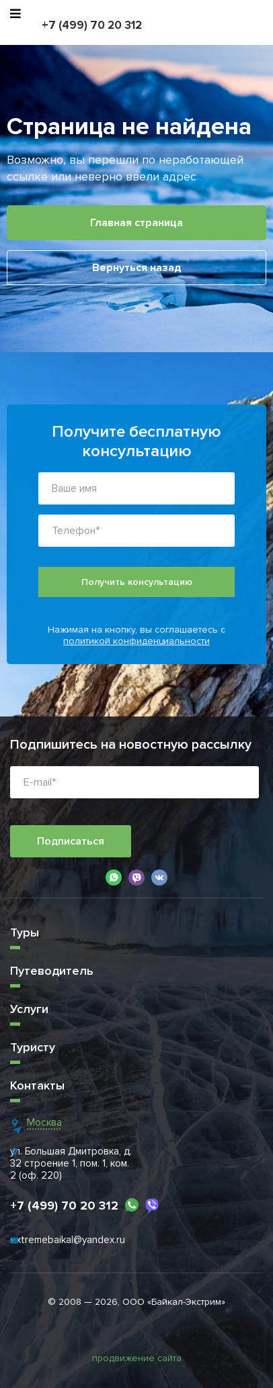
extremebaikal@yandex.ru (67, 1240)
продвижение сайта (137, 1358)
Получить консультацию (136, 582)
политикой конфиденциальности (136, 641)
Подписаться (70, 841)
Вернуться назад (137, 267)
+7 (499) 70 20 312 (92, 25)
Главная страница (136, 222)
